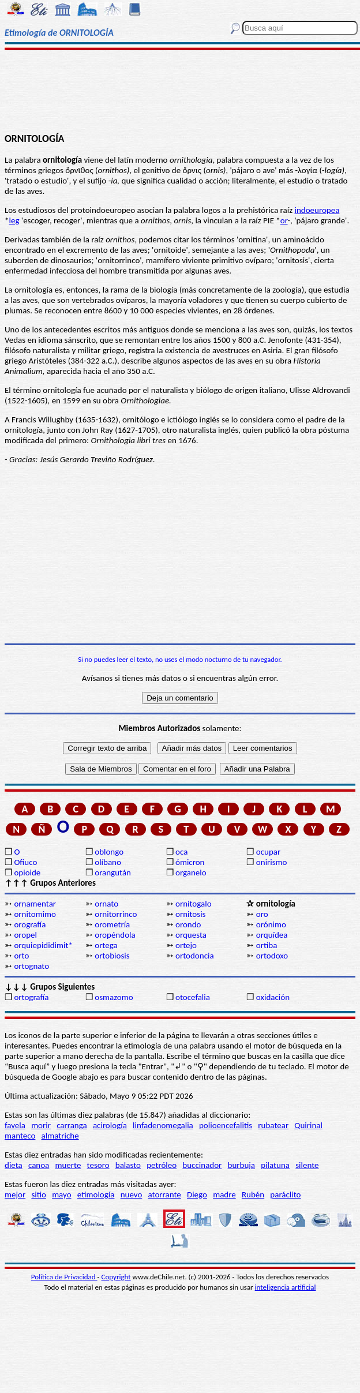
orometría (112, 924)
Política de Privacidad (64, 1276)
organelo (191, 872)
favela (15, 1125)
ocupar (268, 852)
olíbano (108, 862)
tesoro (98, 1165)
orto (21, 955)
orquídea (272, 935)
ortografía (31, 997)
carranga (72, 1125)
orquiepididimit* (43, 945)
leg (14, 220)
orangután (113, 872)
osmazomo (114, 997)
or (284, 220)
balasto (128, 1165)
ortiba (267, 945)
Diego (197, 1194)
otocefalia (192, 997)
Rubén (253, 1194)
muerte (68, 1165)
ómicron (189, 862)
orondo (188, 924)
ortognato (31, 966)
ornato (106, 903)
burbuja (242, 1165)
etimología (96, 1194)
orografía (30, 924)
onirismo (271, 862)
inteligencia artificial (285, 1287)
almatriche (60, 1135)
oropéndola (115, 935)
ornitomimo (35, 914)
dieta (13, 1165)
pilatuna (275, 1165)
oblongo (109, 852)
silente (306, 1165)
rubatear (273, 1125)
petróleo (162, 1165)
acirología (110, 1125)
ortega (106, 945)
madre (224, 1194)
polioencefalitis (225, 1125)
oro (262, 914)
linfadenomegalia (163, 1125)
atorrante (164, 1194)
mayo (61, 1194)
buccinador (202, 1165)
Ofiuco (25, 862)
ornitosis (190, 914)
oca (181, 852)
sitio (38, 1194)
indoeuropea (316, 210)
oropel (25, 935)
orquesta (191, 935)
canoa (38, 1165)
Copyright (116, 1276)
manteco (20, 1135)
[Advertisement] (180, 90)
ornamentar (35, 903)
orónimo (271, 924)
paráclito (285, 1194)
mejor (15, 1194)
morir (41, 1125)
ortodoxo (272, 955)
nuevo (131, 1194)
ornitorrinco (116, 914)
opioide (27, 872)
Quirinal (308, 1125)
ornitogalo (193, 903)
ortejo (186, 945)
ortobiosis (112, 955)
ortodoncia (194, 955)
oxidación (273, 997)
